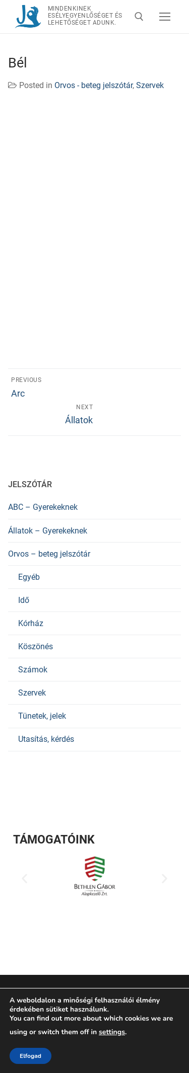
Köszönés (35, 646)
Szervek (150, 85)
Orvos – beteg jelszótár (49, 554)
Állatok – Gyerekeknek (47, 530)
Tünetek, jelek (42, 716)
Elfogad (30, 1056)
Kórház (30, 623)
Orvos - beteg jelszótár (93, 85)
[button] (24, 878)
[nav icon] (165, 16)
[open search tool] (139, 16)
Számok (32, 669)
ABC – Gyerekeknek (43, 507)
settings (112, 1032)
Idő (23, 600)
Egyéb (29, 577)
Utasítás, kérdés (46, 739)
